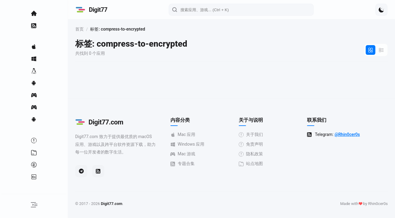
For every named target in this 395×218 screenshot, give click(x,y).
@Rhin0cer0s (348, 134)
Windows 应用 (191, 144)
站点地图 (253, 163)
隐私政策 (253, 154)
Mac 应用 (186, 134)
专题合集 (186, 163)
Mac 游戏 (186, 154)
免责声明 (253, 144)
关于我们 (253, 134)
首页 (84, 29)
